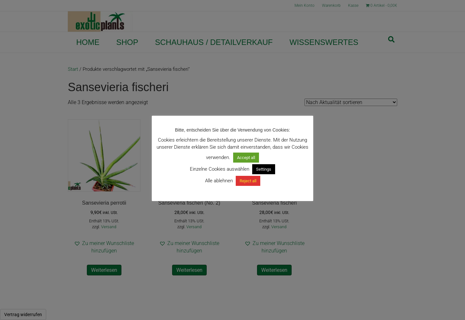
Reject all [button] (248, 180)
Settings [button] (263, 169)
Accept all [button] (246, 157)
